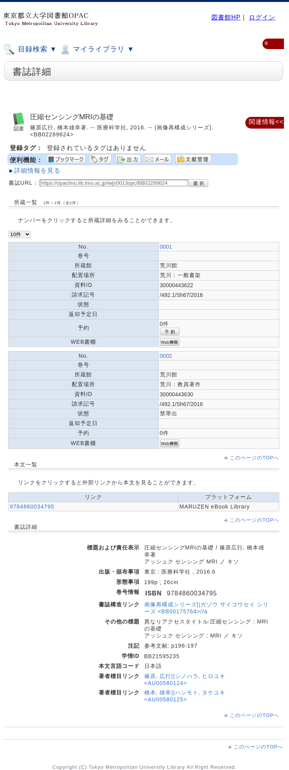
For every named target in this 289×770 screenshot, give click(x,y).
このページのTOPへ (254, 458)
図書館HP (226, 17)
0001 (166, 247)
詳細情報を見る (37, 170)
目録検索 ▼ (30, 49)
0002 (166, 356)
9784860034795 (32, 506)
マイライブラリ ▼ (96, 49)
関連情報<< (266, 121)
